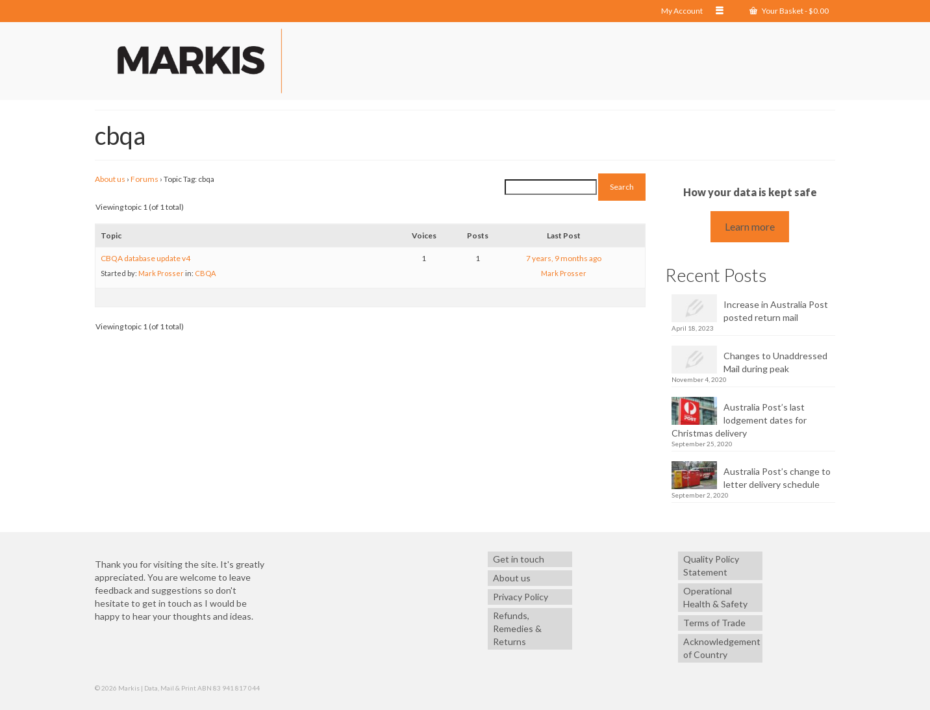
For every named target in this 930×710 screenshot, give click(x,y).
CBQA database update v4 (145, 258)
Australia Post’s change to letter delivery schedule (777, 478)
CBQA (205, 273)
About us (110, 179)
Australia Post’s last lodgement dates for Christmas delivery (739, 419)
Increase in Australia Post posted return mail (775, 311)
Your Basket (789, 11)
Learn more (750, 226)
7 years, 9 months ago (563, 258)
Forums (144, 179)
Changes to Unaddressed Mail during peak (775, 362)
